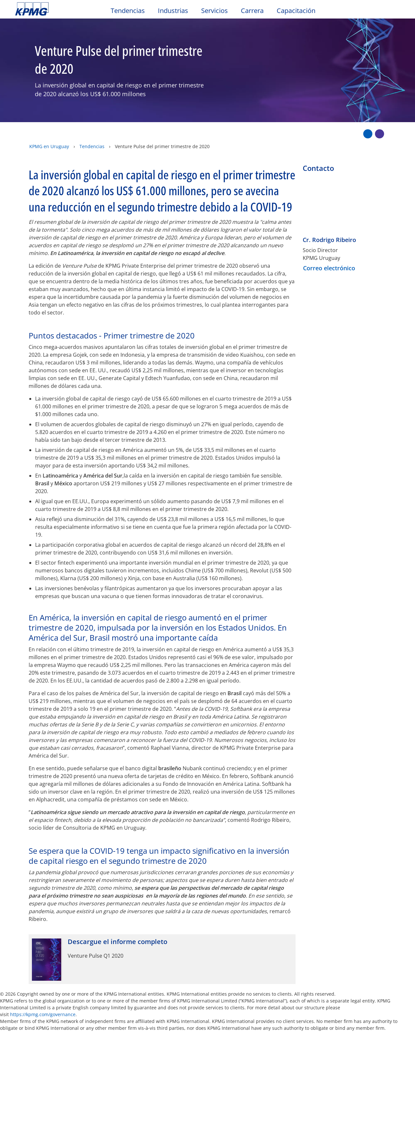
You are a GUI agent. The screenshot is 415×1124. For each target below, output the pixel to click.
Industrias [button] (173, 10)
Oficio (24, 1026)
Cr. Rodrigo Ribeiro (329, 219)
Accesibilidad (111, 1026)
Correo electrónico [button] (329, 247)
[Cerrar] (369, 1113)
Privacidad (62, 1026)
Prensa (280, 1026)
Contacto (29, 1054)
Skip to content (50, 9)
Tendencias (91, 132)
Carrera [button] (252, 10)
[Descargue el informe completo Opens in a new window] (162, 939)
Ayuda (207, 1026)
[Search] (379, 12)
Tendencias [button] (128, 10)
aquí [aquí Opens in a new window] (140, 1089)
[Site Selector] (394, 12)
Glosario (243, 1026)
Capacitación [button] (296, 10)
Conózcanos (91, 1054)
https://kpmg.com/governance (43, 994)
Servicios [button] (214, 10)
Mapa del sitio (164, 1026)
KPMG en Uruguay (49, 132)
